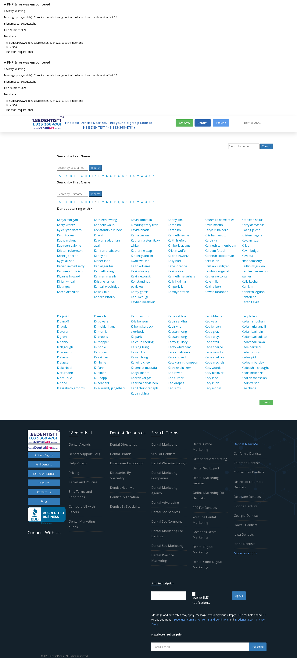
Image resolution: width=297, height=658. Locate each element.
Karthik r (211, 240)
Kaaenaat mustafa (144, 368)
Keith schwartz (178, 256)
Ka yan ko (138, 352)
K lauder (63, 326)
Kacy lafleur (250, 316)
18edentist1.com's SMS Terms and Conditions (200, 619)
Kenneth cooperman (219, 256)
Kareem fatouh (215, 251)
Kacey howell (177, 357)
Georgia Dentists (246, 515)
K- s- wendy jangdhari (109, 388)
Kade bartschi (251, 347)
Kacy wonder (214, 368)
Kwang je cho (251, 230)
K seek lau (101, 316)
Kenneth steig (104, 271)
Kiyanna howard (68, 276)
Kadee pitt (249, 357)
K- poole (100, 347)
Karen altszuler (68, 292)
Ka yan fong (139, 357)
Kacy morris (213, 388)
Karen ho (174, 225)
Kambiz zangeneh (217, 271)
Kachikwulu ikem (179, 368)
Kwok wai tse (140, 261)
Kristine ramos (104, 281)
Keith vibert (213, 286)
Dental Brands (120, 454)
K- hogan (100, 352)
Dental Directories (123, 444)
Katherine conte (216, 276)
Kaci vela (211, 321)
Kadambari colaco (254, 337)
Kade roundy (251, 352)
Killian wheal (66, 281)
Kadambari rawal (254, 342)
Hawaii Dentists (245, 525)
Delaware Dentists (247, 496)
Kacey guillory (178, 342)
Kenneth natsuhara (181, 276)
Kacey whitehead (179, 347)
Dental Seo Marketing (167, 545)
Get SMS (184, 123)
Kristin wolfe (177, 251)
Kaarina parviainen (144, 383)
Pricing (74, 472)
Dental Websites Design (169, 463)
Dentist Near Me (122, 487)
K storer (63, 331)
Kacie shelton (214, 357)
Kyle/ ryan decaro (69, 230)
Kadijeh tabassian (254, 378)
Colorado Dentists (247, 463)
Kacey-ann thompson (183, 362)
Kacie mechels (214, 362)
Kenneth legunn (253, 292)
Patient (221, 123)
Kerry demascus (253, 225)
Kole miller (212, 281)
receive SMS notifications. (201, 600)
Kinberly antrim (142, 256)
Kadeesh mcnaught (255, 368)
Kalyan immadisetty (70, 266)
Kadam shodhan (253, 321)
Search (267, 146)
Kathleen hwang (105, 220)
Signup (239, 595)
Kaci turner (176, 378)
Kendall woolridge (106, 286)
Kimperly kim (177, 286)
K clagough (65, 347)
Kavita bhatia (140, 230)
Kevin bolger (251, 251)
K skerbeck (65, 368)
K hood (62, 383)
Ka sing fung (140, 347)
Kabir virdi (175, 326)
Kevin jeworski (141, 276)
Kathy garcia (139, 292)
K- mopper (101, 342)
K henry (62, 342)
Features (43, 483)
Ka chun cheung (142, 342)
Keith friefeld (177, 240)
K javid (98, 235)
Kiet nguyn (64, 286)
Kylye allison (65, 261)
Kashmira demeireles (219, 220)
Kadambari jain (252, 331)
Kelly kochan (250, 281)
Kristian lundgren (217, 266)
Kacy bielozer (214, 373)
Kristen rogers (252, 235)
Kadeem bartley (253, 362)
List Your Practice (44, 473)
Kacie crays (212, 337)
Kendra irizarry (104, 297)
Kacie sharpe (214, 347)
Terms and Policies (83, 482)
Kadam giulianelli (254, 326)
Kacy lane (211, 378)
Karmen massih (105, 276)
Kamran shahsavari (107, 251)
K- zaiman (101, 357)
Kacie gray (212, 331)
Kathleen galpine (69, 245)
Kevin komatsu (141, 220)
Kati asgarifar (103, 266)
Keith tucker (65, 235)
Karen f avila (250, 302)
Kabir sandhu (177, 321)
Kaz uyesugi (139, 297)
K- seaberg (101, 383)
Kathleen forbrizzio (70, 271)
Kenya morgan (67, 220)
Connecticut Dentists (249, 472)
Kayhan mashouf (143, 302)
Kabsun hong (177, 331)
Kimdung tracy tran (144, 225)
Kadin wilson (250, 383)
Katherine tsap (141, 251)
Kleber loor (102, 261)
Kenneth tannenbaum (220, 245)
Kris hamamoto (216, 235)
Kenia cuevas (140, 235)
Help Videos (78, 463)
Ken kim (247, 286)
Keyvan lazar (251, 240)
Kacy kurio (212, 383)
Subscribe (258, 647)
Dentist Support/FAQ (84, 454)
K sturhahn (65, 373)
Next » (266, 402)
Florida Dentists (245, 506)
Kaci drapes (176, 383)
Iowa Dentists (244, 534)
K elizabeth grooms (71, 388)
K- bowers (101, 321)
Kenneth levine (178, 235)
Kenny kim (175, 220)
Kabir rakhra (140, 393)
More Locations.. (246, 553)
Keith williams (140, 266)
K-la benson (139, 321)
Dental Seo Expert (206, 468)
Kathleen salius (252, 220)
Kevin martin (214, 225)
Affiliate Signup (44, 455)
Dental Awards (80, 444)
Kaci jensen (213, 326)
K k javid (63, 316)
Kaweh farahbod (216, 292)
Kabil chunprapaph (144, 388)
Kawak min (101, 292)
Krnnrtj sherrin (67, 256)
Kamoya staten (178, 292)
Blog (44, 501)
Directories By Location (127, 463)
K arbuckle (64, 378)
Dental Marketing (164, 444)
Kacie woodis (214, 352)
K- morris (100, 331)
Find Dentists (44, 464)
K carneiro (64, 352)
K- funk (99, 368)
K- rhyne (100, 362)
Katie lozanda (177, 266)
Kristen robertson (70, 251)
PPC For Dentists (205, 507)
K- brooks (101, 337)
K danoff (63, 321)
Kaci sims (174, 388)
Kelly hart (174, 261)
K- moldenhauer (105, 326)
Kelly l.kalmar (177, 281)
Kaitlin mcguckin (253, 266)
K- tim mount (140, 316)
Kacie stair (212, 342)
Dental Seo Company (166, 521)
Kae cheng (249, 388)
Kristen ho (249, 297)
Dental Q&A (252, 122)
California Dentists (247, 453)
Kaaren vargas (141, 378)
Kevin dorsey (140, 271)
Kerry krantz (66, 225)
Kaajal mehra (140, 373)
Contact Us (44, 492)
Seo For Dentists (163, 454)
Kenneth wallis (104, 225)
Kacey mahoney (179, 352)
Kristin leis (212, 261)
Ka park (136, 337)
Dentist (203, 123)
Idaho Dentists (244, 543)
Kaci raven (175, 373)
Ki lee (245, 245)
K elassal (63, 357)
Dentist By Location (124, 497)
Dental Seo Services (165, 512)
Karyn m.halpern (216, 230)
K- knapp (100, 378)
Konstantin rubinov (108, 230)
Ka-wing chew (140, 362)
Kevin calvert (177, 271)
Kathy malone (67, 240)
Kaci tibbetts (213, 316)
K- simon (100, 373)
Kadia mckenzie (252, 373)
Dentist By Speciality (125, 506)
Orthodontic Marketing (210, 459)
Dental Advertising (165, 502)
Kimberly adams (179, 245)
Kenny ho (100, 256)
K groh (62, 337)
